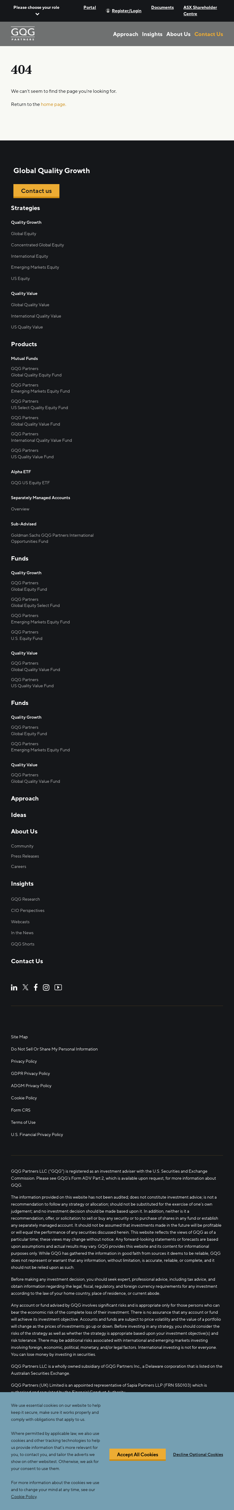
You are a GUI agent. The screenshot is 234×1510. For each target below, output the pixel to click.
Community (22, 846)
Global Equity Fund (29, 589)
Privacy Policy (24, 1061)
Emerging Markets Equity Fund (40, 391)
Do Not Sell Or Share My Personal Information (54, 1049)
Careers (18, 866)
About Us (178, 34)
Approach (125, 34)
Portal (89, 7)
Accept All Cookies (137, 1463)
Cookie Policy (24, 1098)
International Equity (29, 256)
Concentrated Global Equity (37, 245)
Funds (19, 559)
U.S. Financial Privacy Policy (37, 1135)
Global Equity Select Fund (35, 605)
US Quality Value (27, 327)
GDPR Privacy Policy (30, 1073)
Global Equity (23, 234)
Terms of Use (23, 1122)
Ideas (18, 815)
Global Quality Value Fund (35, 424)
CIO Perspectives (27, 910)
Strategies (25, 208)
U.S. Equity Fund (26, 638)
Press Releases (25, 856)
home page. (53, 104)
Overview (20, 509)
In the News (22, 933)
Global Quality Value (30, 305)
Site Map (19, 1037)
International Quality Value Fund (41, 440)
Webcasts (20, 922)
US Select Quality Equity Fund (39, 408)
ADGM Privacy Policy (31, 1086)
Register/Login (126, 11)
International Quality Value (36, 316)
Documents (162, 7)
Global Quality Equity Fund (36, 375)
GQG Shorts (22, 944)
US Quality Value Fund (32, 686)
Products (24, 344)
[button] (36, 10)
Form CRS (20, 1110)
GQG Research (25, 899)
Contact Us (208, 34)
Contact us (36, 191)
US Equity (20, 278)
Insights (152, 34)
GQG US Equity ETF (30, 483)
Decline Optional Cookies (198, 1462)
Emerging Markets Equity (35, 267)
